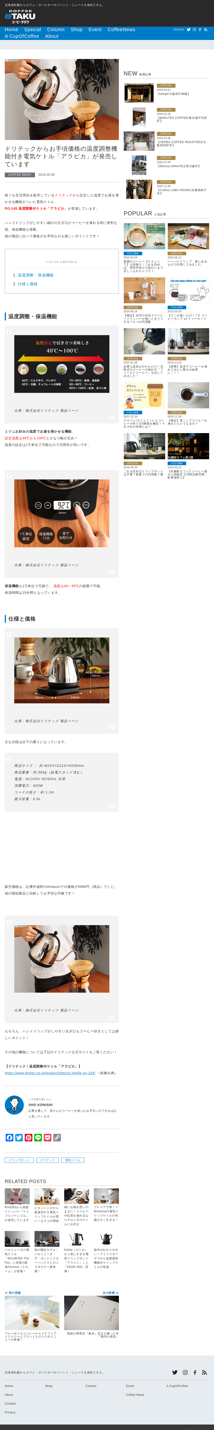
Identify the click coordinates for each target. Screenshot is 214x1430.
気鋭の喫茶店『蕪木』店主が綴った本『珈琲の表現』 (91, 1307)
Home (9, 29)
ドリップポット (19, 1153)
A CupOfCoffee (118, 29)
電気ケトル (72, 1153)
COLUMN (133, 246)
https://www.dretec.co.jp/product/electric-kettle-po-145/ (50, 1066)
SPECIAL (166, 78)
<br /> (19, 837)
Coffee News (135, 1387)
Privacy (10, 1405)
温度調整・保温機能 (36, 268)
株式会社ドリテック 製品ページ (52, 403)
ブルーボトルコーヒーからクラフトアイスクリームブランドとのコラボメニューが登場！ (32, 1309)
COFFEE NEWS (19, 167)
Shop (58, 29)
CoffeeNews (92, 29)
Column (43, 29)
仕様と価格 (28, 277)
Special (25, 29)
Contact (10, 1396)
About (141, 29)
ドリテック (47, 1153)
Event (72, 29)
